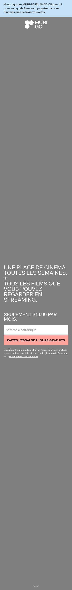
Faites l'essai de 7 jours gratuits (36, 340)
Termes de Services (56, 353)
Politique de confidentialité (23, 356)
